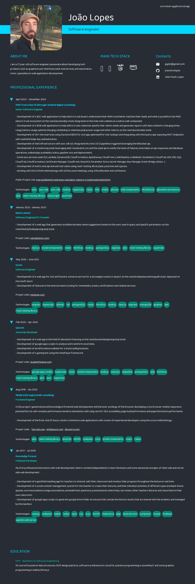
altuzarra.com (72, 429)
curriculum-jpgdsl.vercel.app (175, 6)
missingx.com (37, 294)
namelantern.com (39, 238)
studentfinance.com (41, 362)
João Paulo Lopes (170, 77)
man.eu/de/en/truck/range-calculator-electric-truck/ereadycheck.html (73, 180)
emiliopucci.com (54, 429)
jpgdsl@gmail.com (170, 64)
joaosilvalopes (168, 71)
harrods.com (38, 429)
